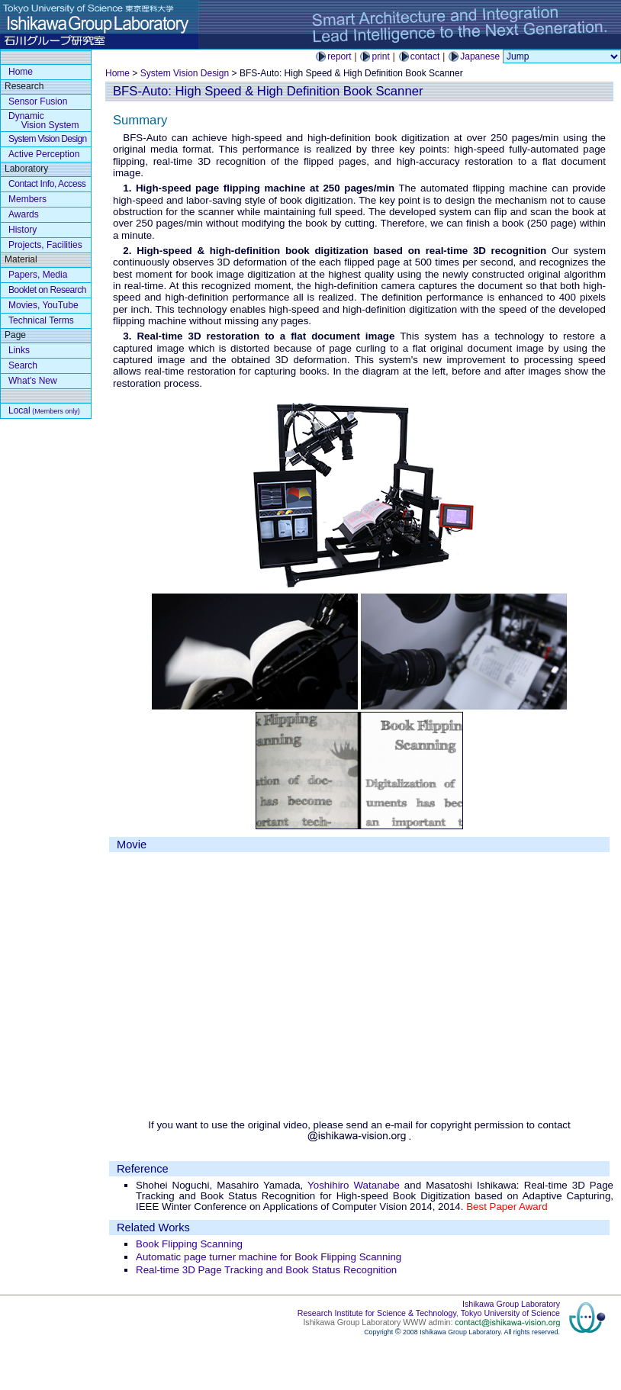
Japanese (480, 56)
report (339, 56)
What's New (32, 380)
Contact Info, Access (46, 184)
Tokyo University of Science (510, 1313)
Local (44, 410)
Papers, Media (37, 274)
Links (19, 350)
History (22, 229)
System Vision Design (185, 73)
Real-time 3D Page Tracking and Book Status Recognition (266, 1270)
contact (425, 56)
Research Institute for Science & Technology (377, 1313)
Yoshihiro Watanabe (353, 1185)
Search (22, 365)
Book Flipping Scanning (189, 1244)
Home (117, 73)
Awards (23, 214)
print (380, 56)
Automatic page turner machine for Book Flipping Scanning (268, 1257)
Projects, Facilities (45, 245)
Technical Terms (41, 320)
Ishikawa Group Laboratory (511, 1303)
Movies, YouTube (43, 305)
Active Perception (43, 154)
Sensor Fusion (37, 101)
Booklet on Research (47, 290)
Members (27, 199)
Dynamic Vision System (43, 120)
